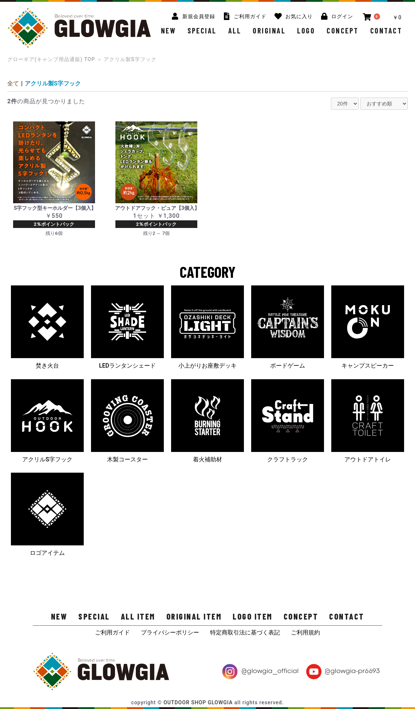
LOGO (306, 30)
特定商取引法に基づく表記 (245, 632)
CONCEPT (343, 30)
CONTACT (386, 30)
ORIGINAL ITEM (194, 616)
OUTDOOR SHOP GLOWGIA (198, 702)
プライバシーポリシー (170, 632)
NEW (168, 30)
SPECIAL (202, 30)
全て (13, 83)
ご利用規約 (305, 632)
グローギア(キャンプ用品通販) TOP (51, 59)
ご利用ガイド (112, 632)
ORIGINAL (269, 30)
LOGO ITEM (253, 616)
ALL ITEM (138, 616)
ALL (234, 30)
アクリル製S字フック (53, 83)
